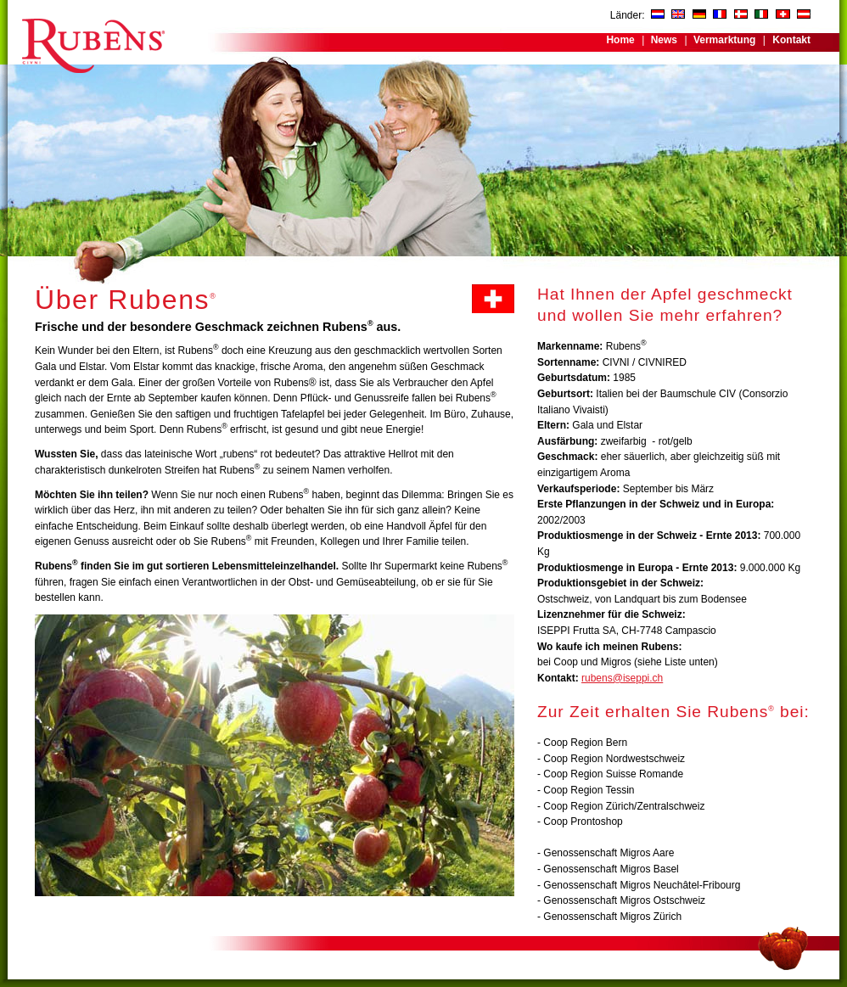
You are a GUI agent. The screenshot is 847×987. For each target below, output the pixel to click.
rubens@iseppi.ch (622, 678)
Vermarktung (724, 40)
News (664, 40)
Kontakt (791, 40)
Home (620, 40)
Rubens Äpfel (92, 37)
